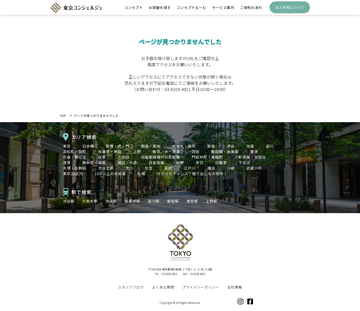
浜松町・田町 (74, 151)
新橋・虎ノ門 (117, 146)
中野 (180, 162)
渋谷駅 (69, 201)
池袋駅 (111, 201)
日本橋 (88, 146)
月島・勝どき (74, 157)
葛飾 (168, 168)
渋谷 (231, 146)
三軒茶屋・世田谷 (250, 157)
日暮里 (221, 162)
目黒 (102, 157)
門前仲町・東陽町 (207, 157)
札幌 (141, 173)
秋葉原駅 (132, 201)
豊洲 (254, 151)
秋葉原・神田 (109, 151)
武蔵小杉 (254, 168)
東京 (67, 146)
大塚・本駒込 (74, 168)
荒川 (129, 168)
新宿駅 (173, 201)
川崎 (231, 168)
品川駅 (154, 201)
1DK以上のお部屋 (110, 173)
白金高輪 (156, 162)
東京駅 (192, 201)
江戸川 (190, 168)
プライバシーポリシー (200, 287)
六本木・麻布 (184, 146)
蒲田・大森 (127, 162)
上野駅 (211, 201)
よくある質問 (163, 287)
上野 (137, 151)
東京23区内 (73, 173)
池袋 (250, 146)
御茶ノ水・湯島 (166, 151)
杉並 (149, 168)
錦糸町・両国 (94, 162)
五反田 (123, 157)
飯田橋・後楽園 (225, 151)
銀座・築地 (150, 146)
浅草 (67, 162)
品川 (270, 146)
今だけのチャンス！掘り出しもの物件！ (192, 173)
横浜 (211, 168)
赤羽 (199, 162)
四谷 (196, 151)
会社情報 (234, 287)
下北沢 (244, 162)
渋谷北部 (106, 168)
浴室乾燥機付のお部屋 (160, 157)
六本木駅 (90, 201)
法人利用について (289, 10)
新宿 (211, 146)
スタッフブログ (131, 287)
